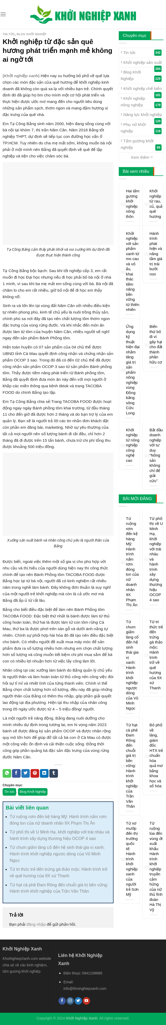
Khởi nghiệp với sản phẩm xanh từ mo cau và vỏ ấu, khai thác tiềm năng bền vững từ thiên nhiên (132, 271)
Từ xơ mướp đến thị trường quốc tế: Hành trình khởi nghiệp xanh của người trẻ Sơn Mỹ (132, 859)
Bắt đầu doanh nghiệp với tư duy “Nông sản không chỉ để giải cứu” (156, 455)
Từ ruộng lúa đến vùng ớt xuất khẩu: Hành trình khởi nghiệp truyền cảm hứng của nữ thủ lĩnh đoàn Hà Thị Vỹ (156, 866)
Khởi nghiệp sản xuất (141, 63)
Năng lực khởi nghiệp (141, 116)
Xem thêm (142, 157)
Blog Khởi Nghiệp (31, 34)
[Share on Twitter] (25, 773)
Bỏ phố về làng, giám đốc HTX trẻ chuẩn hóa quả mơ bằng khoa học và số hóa (156, 755)
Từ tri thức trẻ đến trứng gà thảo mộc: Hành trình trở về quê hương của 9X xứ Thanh (156, 654)
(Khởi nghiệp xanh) (21, 75)
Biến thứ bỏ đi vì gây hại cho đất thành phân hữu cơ (156, 344)
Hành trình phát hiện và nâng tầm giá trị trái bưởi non (156, 253)
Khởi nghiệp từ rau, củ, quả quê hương (156, 204)
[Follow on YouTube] (86, 1001)
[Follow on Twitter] (78, 1001)
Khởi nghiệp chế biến (141, 90)
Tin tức (9, 34)
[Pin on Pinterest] (35, 773)
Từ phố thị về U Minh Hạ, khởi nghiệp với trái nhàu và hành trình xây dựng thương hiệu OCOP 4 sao (156, 559)
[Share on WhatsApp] (7, 773)
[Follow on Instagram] (70, 1001)
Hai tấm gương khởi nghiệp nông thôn (132, 204)
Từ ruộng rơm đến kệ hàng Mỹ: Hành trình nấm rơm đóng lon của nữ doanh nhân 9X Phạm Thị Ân (132, 561)
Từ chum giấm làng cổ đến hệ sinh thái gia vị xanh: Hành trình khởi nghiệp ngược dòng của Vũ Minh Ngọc (57, 854)
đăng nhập (36, 924)
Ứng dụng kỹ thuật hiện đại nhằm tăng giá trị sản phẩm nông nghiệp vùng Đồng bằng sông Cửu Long (132, 369)
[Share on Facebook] (16, 773)
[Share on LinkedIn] (44, 773)
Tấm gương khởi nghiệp (141, 144)
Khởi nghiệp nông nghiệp (141, 102)
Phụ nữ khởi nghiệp (141, 128)
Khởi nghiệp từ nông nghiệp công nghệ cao (132, 445)
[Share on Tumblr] (53, 773)
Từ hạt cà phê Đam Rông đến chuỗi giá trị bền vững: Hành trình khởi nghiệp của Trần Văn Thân (132, 765)
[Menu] (3, 14)
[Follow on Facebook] (62, 1001)
